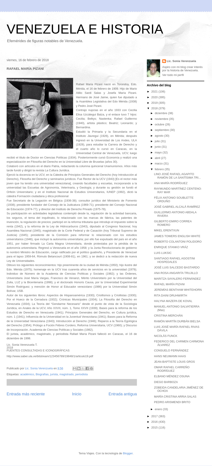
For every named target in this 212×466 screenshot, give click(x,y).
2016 (155, 421)
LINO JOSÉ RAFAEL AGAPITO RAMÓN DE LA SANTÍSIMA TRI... (177, 175)
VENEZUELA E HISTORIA (85, 29)
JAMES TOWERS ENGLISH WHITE (177, 236)
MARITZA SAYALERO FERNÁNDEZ (177, 278)
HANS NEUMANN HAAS (170, 356)
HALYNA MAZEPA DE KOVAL (173, 301)
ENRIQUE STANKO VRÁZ (171, 247)
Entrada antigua (123, 394)
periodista (81, 374)
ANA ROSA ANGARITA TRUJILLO (176, 273)
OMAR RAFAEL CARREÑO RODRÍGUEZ (171, 369)
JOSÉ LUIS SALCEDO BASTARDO (176, 267)
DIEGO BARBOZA (166, 382)
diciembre (161, 113)
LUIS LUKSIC (162, 253)
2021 (155, 91)
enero (159, 409)
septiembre (162, 130)
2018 (155, 108)
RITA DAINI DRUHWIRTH (170, 295)
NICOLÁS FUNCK (165, 336)
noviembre (162, 119)
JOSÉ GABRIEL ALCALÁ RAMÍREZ (177, 206)
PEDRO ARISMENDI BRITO (172, 402)
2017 (155, 416)
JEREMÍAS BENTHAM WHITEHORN (178, 289)
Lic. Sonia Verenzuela (181, 61)
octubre (160, 124)
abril (158, 158)
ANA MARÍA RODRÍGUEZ (170, 183)
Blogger (127, 453)
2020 (155, 97)
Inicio (76, 394)
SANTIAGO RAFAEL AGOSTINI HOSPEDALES (174, 260)
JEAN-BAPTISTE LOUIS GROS (174, 361)
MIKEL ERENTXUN (166, 230)
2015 (155, 427)
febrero (160, 169)
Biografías (42, 374)
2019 (155, 102)
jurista (54, 374)
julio (158, 141)
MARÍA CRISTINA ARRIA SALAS (175, 396)
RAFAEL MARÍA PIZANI (169, 284)
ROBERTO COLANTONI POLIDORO (177, 241)
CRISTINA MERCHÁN (168, 315)
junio (158, 146)
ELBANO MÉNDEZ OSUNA (171, 376)
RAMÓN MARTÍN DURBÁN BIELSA (177, 321)
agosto (159, 135)
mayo (159, 152)
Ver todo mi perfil (173, 75)
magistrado (66, 374)
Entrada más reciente (26, 394)
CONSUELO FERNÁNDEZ (171, 350)
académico (27, 374)
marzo (159, 163)
